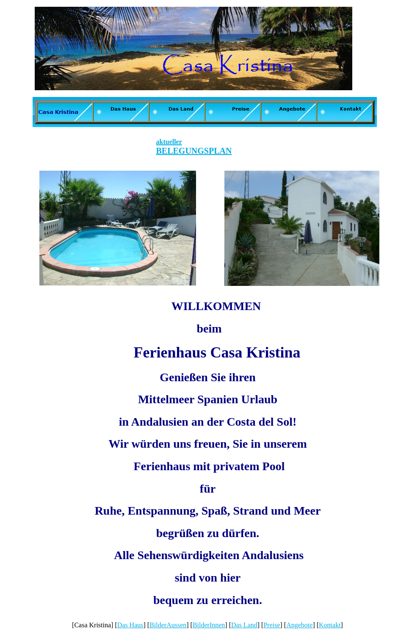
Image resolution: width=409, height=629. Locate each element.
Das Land (244, 625)
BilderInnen (209, 625)
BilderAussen (167, 625)
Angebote (299, 625)
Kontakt (330, 625)
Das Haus (130, 625)
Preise (271, 625)
